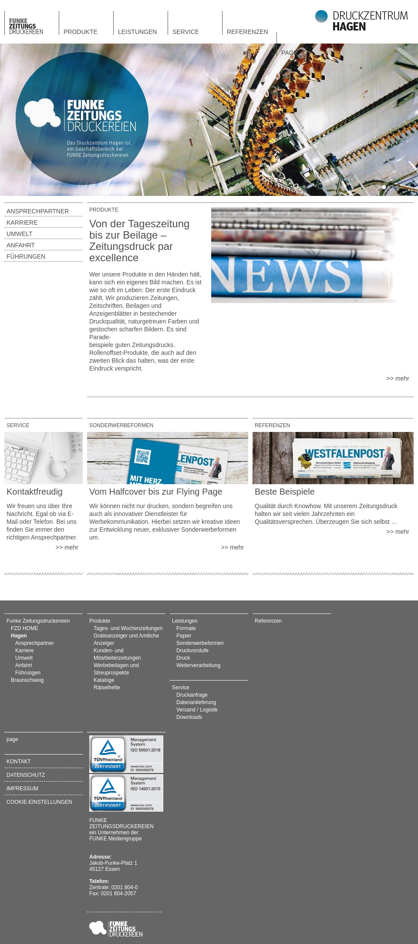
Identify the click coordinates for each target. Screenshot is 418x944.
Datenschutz (26, 775)
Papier (184, 636)
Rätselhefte (107, 687)
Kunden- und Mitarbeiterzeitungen (117, 654)
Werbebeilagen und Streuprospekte (116, 669)
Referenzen (247, 31)
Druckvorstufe (192, 650)
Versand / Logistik (197, 710)
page (289, 52)
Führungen (26, 256)
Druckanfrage (192, 695)
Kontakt (19, 762)
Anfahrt (21, 245)
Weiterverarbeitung (198, 665)
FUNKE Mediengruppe (115, 839)
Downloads (189, 717)
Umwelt (20, 233)
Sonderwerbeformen (200, 643)
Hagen (19, 636)
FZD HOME (24, 628)
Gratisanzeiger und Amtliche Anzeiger (126, 639)
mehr (402, 378)
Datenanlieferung (196, 702)
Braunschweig (27, 680)
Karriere (22, 222)
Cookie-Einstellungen (39, 802)
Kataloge (104, 680)
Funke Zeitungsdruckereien (38, 621)
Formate (186, 628)
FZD (32, 23)
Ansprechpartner (38, 211)
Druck (183, 658)
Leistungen (137, 31)
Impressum (22, 789)
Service (185, 31)
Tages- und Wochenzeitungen (128, 628)
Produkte (81, 31)
